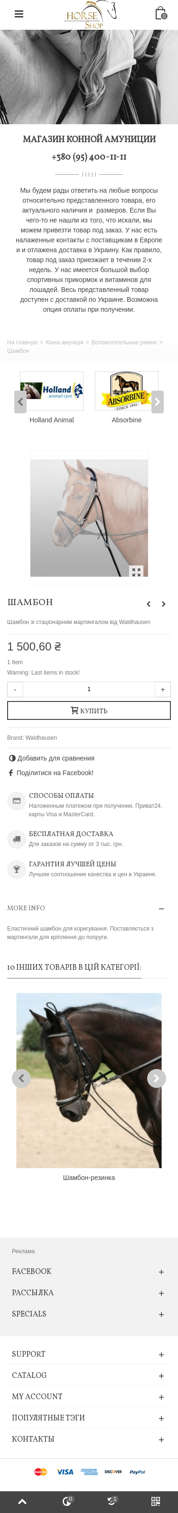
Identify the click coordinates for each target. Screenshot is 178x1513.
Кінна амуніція (64, 342)
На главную (22, 342)
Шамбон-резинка (89, 1177)
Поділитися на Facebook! (55, 773)
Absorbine (127, 420)
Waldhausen (41, 738)
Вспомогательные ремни (124, 342)
